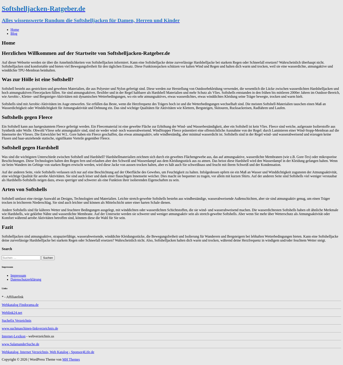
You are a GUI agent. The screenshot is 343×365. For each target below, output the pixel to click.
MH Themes (71, 359)
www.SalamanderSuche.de (20, 344)
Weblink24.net (12, 313)
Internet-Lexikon (13, 336)
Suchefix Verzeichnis (16, 320)
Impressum (18, 275)
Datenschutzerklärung (25, 279)
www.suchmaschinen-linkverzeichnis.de (30, 328)
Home (14, 29)
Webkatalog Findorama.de (20, 305)
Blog (13, 33)
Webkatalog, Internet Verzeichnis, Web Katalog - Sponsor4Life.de (48, 352)
